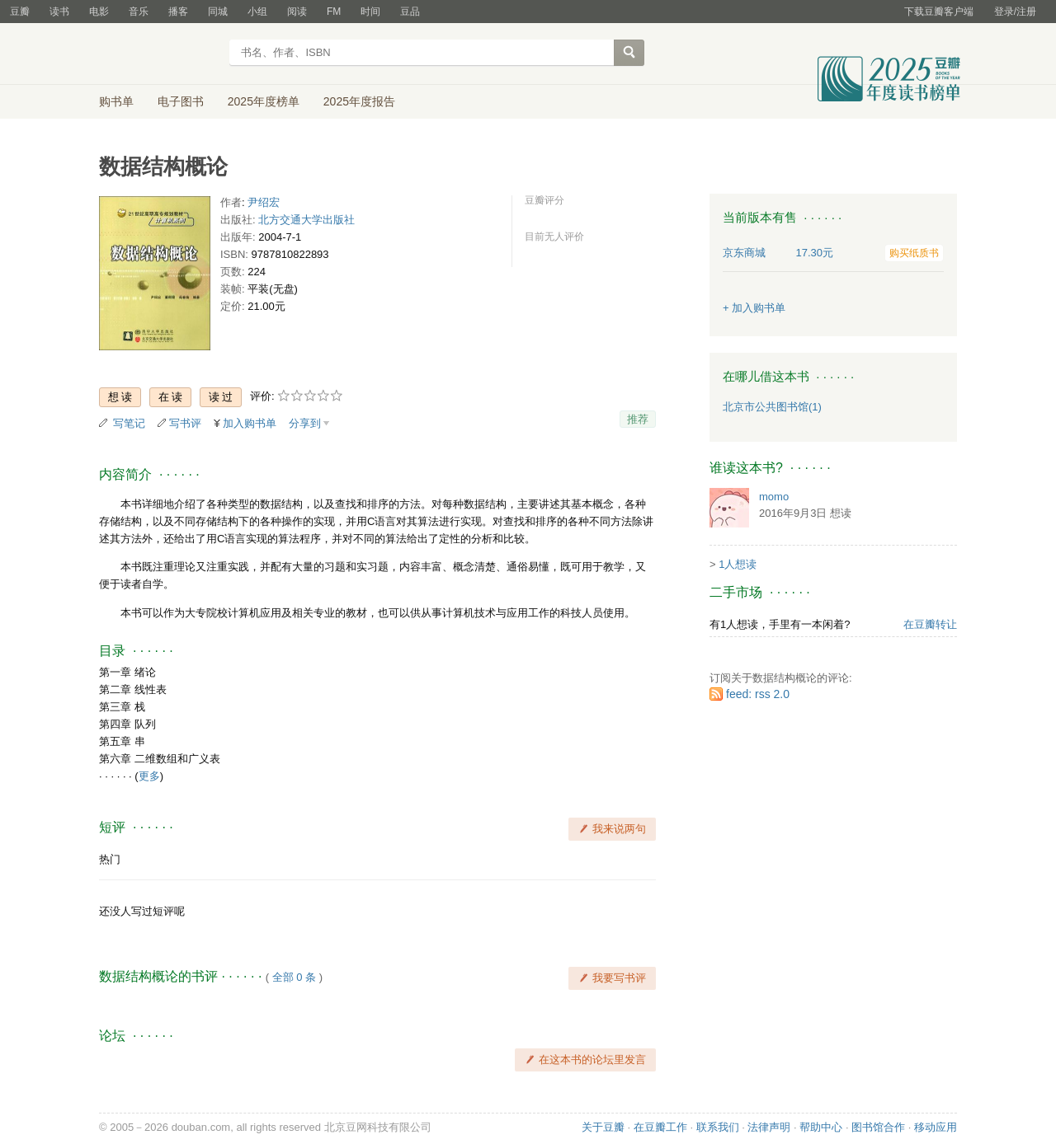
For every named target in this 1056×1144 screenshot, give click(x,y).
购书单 (116, 101)
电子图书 (181, 101)
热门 (109, 859)
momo (774, 496)
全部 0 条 (294, 977)
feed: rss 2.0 (758, 694)
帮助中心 (820, 1127)
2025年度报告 (359, 101)
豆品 (410, 11)
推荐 (637, 419)
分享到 (305, 423)
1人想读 (738, 564)
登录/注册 (1015, 11)
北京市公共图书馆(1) (772, 407)
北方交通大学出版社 (306, 219)
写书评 (185, 423)
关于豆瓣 (603, 1127)
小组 (257, 11)
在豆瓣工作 (660, 1127)
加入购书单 (249, 423)
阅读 (297, 11)
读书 (59, 11)
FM (334, 11)
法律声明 (768, 1127)
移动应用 (935, 1127)
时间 (370, 11)
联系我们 (717, 1127)
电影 (99, 11)
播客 (178, 11)
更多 (149, 776)
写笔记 (129, 423)
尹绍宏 (264, 202)
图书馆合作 (878, 1127)
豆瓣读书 (159, 54)
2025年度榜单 (263, 101)
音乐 (138, 11)
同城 (218, 11)
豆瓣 (20, 11)
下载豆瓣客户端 (939, 11)
